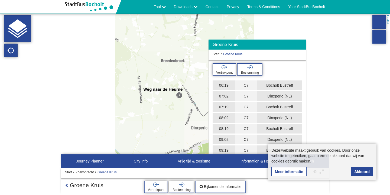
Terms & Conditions (263, 7)
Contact (212, 7)
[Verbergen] (301, 46)
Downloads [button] (185, 7)
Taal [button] (160, 7)
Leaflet (387, 19)
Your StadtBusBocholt (306, 7)
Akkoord (362, 172)
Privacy (233, 7)
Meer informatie (289, 172)
